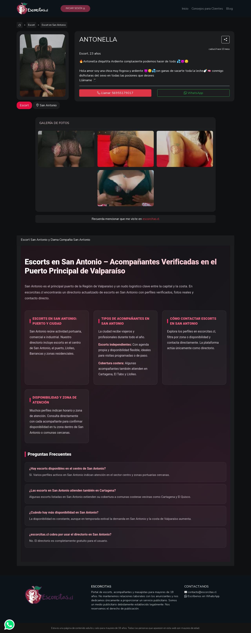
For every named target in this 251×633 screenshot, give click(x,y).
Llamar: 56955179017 (115, 93)
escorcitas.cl (151, 219)
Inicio (185, 8)
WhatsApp (193, 93)
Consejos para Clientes (207, 8)
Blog (229, 8)
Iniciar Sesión (75, 8)
